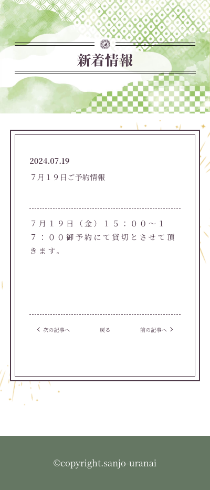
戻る (105, 329)
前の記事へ (153, 329)
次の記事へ (56, 329)
